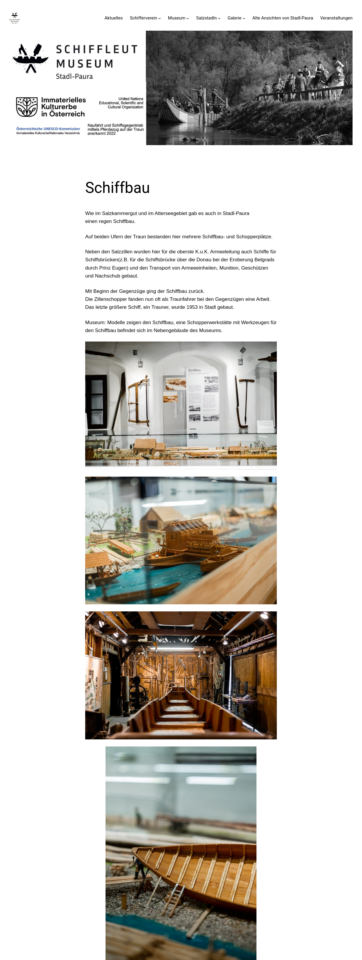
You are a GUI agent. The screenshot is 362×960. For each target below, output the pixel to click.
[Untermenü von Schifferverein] (159, 18)
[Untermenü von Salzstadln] (219, 18)
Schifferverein (143, 18)
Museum (176, 18)
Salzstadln (206, 18)
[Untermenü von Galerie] (244, 18)
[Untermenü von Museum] (187, 18)
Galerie (234, 18)
